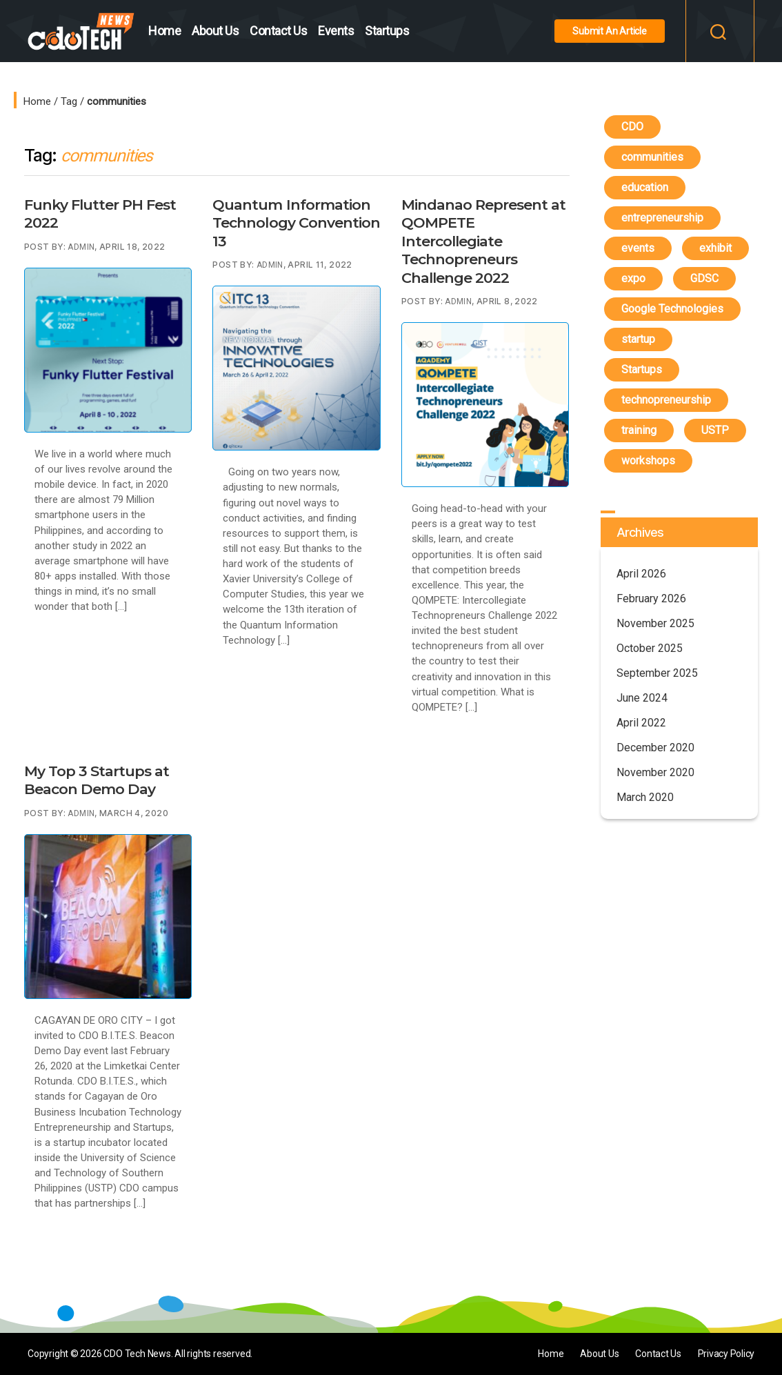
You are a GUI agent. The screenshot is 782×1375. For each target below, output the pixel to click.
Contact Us (278, 30)
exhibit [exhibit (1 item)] (715, 248)
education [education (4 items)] (644, 187)
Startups (387, 30)
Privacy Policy (725, 1353)
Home (164, 30)
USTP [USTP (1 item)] (715, 430)
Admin (81, 247)
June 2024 (642, 697)
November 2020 (655, 772)
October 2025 (649, 648)
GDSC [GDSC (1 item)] (704, 278)
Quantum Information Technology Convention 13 (295, 223)
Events (336, 30)
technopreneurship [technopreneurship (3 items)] (666, 399)
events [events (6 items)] (637, 248)
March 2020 (645, 797)
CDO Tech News (136, 1353)
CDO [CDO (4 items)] (632, 126)
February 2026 (651, 598)
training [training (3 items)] (638, 430)
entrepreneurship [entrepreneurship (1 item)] (662, 217)
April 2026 (641, 573)
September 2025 (657, 673)
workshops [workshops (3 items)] (648, 460)
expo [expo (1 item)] (633, 278)
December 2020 (655, 747)
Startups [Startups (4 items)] (641, 369)
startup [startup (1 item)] (638, 339)
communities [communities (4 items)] (652, 157)
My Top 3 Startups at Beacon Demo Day (96, 780)
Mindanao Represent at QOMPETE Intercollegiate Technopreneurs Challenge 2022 (483, 241)
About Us (215, 30)
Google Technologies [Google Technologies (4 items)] (672, 308)
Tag (69, 101)
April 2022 (641, 722)
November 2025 (655, 623)
